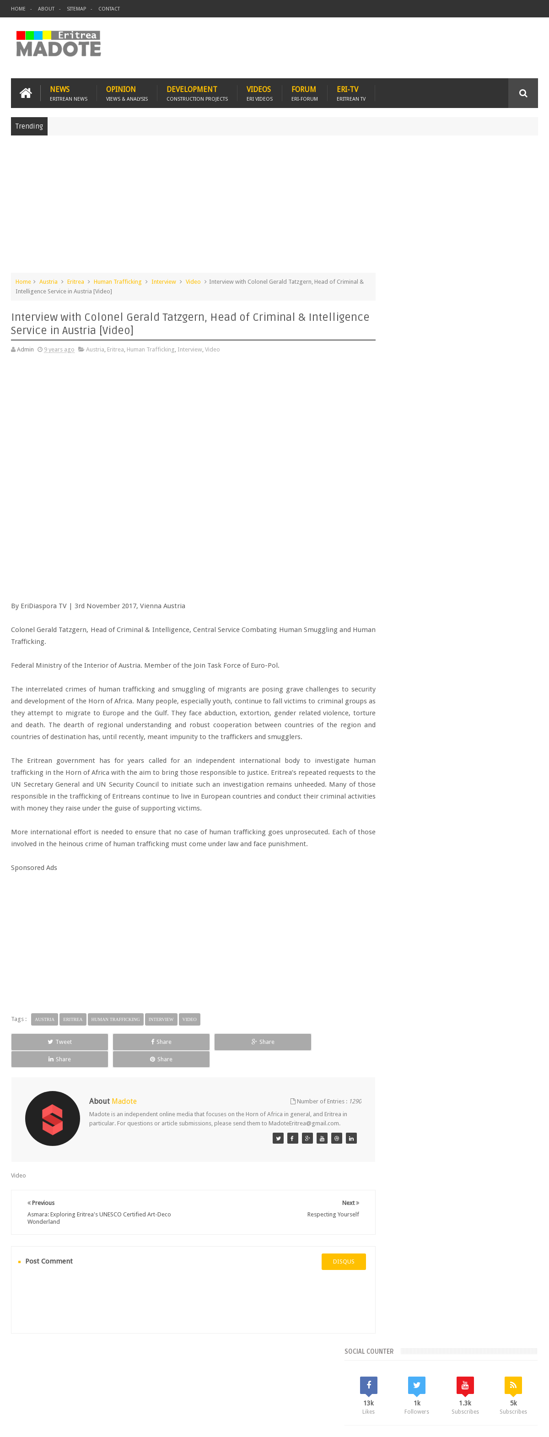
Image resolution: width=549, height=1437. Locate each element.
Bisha (418, 730)
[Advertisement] (274, 208)
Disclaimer (524, 1422)
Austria (48, 280)
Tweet (44, 1052)
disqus (327, 1264)
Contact (109, 9)
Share (114, 1052)
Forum (304, 92)
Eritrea (75, 280)
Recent (406, 668)
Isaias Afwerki (426, 761)
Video (193, 280)
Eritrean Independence (467, 745)
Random (511, 668)
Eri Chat (302, 1377)
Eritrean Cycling (502, 730)
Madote (81, 1422)
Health (391, 761)
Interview (163, 280)
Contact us (514, 1376)
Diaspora (106, 1377)
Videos (260, 92)
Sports (484, 761)
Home (18, 9)
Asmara (393, 730)
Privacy (498, 1422)
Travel (146, 1377)
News (68, 92)
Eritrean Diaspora (406, 745)
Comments (459, 668)
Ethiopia (515, 745)
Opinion (127, 92)
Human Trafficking (118, 280)
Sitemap (76, 9)
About (46, 9)
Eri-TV (351, 92)
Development (197, 92)
